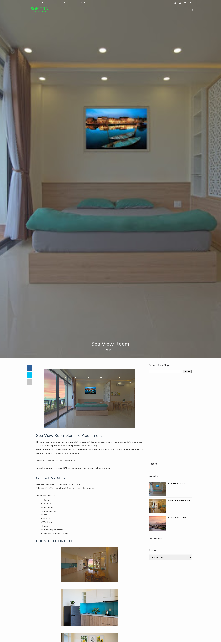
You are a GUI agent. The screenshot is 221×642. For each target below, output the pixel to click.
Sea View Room (42, 3)
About (76, 3)
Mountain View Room (61, 3)
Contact (86, 3)
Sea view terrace (177, 545)
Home (29, 3)
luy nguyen (108, 376)
